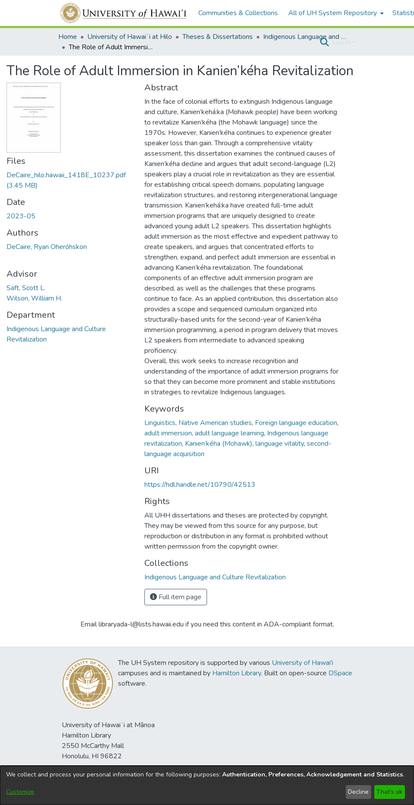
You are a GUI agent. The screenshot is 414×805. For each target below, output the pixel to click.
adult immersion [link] (168, 433)
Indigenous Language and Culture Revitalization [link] (306, 37)
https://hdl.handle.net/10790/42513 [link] (199, 484)
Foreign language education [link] (296, 423)
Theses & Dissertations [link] (217, 37)
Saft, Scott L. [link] (25, 288)
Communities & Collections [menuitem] (238, 13)
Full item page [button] (175, 597)
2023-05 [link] (20, 216)
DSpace (340, 673)
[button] (324, 42)
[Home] (124, 13)
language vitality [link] (279, 443)
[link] (215, 577)
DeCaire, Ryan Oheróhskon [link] (46, 247)
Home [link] (67, 37)
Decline (358, 792)
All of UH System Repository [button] (332, 13)
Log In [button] (342, 42)
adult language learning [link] (229, 433)
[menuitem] (335, 13)
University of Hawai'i (302, 663)
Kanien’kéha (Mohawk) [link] (218, 443)
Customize (20, 792)
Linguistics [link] (159, 423)
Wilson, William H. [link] (34, 298)
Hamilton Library (236, 673)
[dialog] (207, 785)
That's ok (389, 792)
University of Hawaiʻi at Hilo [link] (129, 37)
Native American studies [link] (215, 423)
